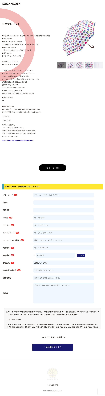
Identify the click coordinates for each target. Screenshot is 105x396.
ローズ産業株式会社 (52, 386)
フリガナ (8, 226)
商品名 (5, 203)
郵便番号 (8, 256)
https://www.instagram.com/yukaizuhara (17, 141)
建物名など (7, 278)
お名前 (7, 218)
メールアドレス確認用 (13, 241)
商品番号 (6, 211)
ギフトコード (10, 196)
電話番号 (8, 248)
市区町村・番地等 (12, 271)
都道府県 (8, 263)
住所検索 (81, 256)
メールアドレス (11, 233)
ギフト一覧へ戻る (52, 168)
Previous (55, 40)
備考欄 (5, 294)
